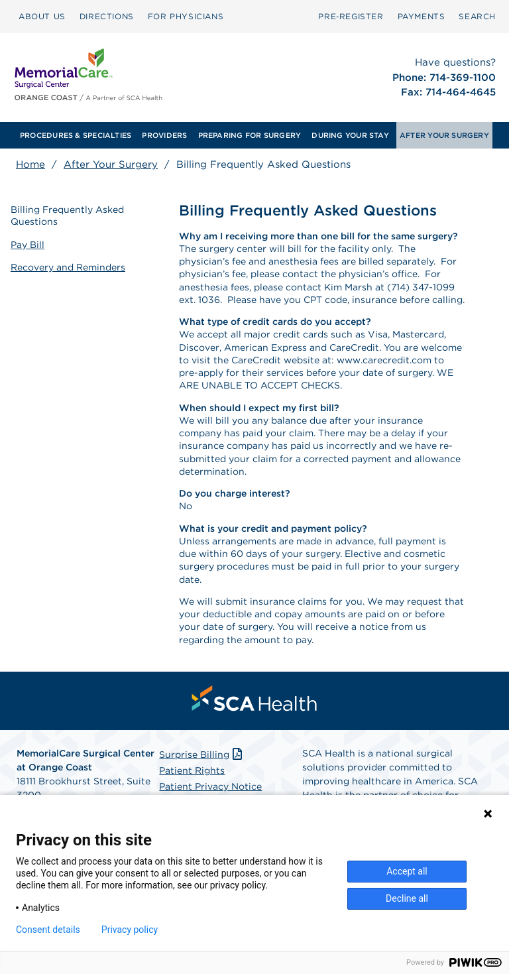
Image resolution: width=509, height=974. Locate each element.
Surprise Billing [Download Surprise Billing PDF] (202, 754)
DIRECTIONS (107, 16)
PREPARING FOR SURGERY (250, 135)
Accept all (406, 871)
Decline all (407, 898)
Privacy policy (129, 929)
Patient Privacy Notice (210, 786)
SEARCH (477, 16)
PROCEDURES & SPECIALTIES (75, 135)
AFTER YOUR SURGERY (444, 135)
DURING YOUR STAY (350, 135)
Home (30, 164)
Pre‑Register (350, 16)
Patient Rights (192, 770)
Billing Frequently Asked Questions (67, 215)
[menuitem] (42, 16)
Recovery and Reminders (68, 267)
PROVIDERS (164, 135)
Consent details (48, 929)
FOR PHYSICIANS (185, 16)
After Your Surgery (111, 164)
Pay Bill (27, 244)
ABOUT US (42, 16)
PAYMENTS (421, 16)
